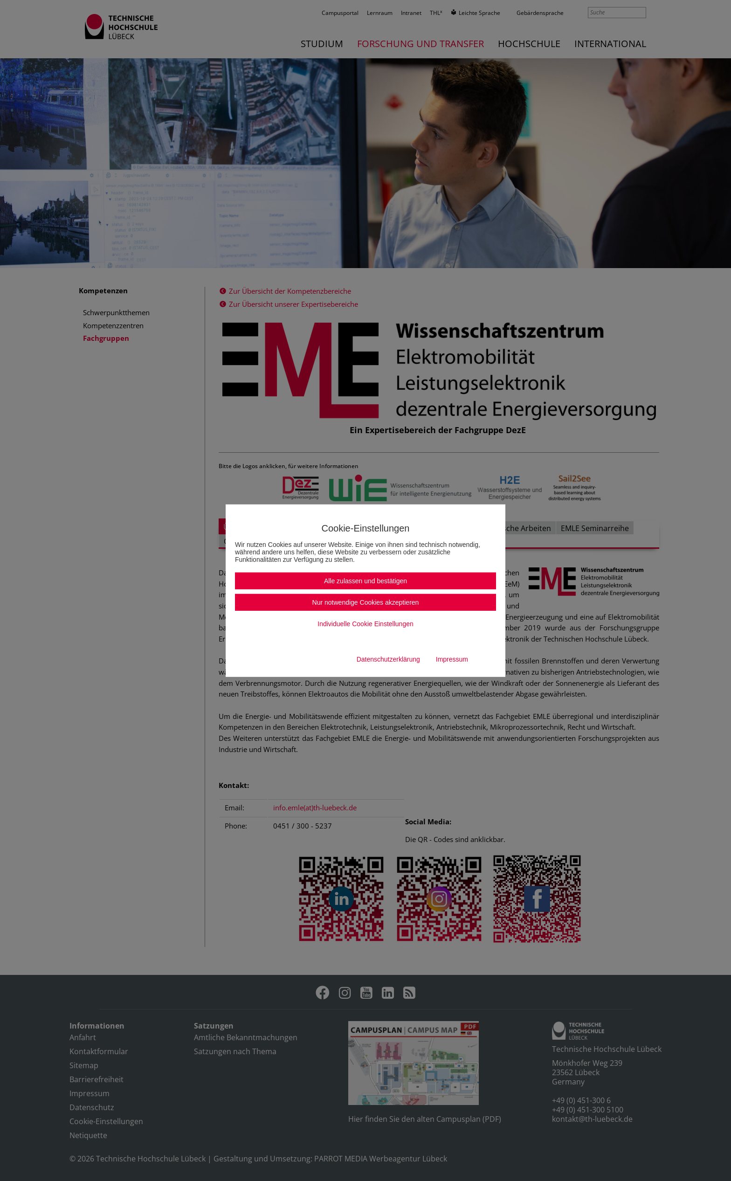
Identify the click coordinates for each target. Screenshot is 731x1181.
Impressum (452, 659)
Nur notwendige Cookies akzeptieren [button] (365, 602)
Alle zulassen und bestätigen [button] (365, 581)
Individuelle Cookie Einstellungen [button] (365, 624)
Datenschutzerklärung (388, 659)
